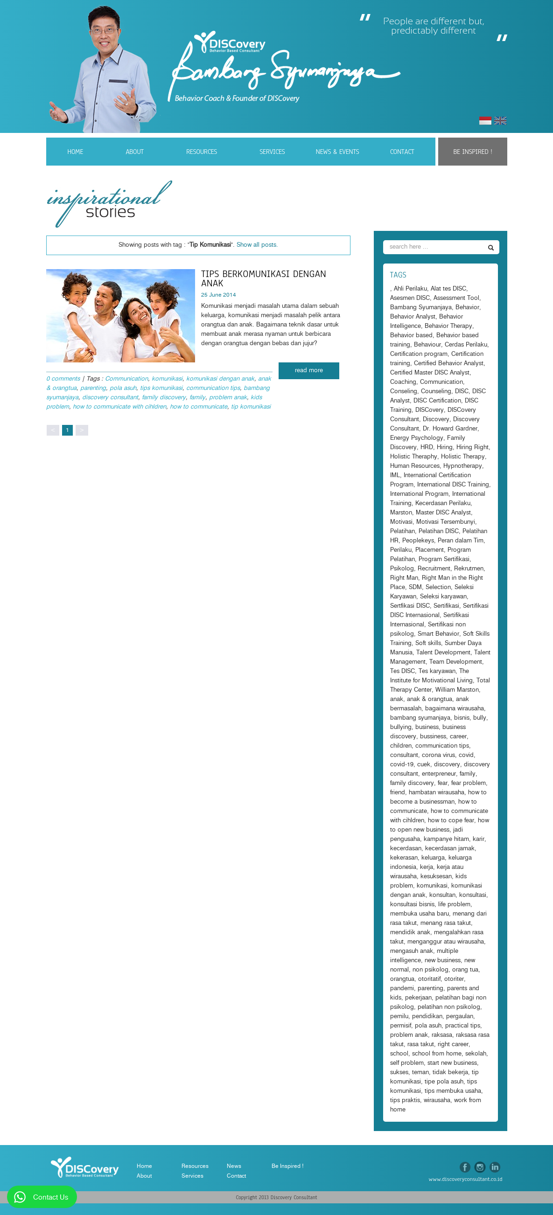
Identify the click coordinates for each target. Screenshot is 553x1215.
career (458, 737)
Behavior (467, 308)
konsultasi (472, 895)
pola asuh (123, 388)
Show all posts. (257, 245)
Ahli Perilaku (410, 289)
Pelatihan (402, 531)
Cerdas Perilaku (466, 345)
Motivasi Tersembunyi (445, 522)
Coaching (403, 382)
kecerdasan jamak (450, 849)
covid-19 (401, 765)
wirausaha (437, 1100)
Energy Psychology (416, 438)
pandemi (402, 989)
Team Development (455, 662)
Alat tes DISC (448, 289)
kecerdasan (405, 849)
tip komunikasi (251, 407)
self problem (407, 1063)
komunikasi (167, 379)
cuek (423, 765)
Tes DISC (402, 671)
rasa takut (420, 1044)
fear (443, 783)
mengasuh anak (411, 951)
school (399, 1054)
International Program (419, 494)
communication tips (213, 388)
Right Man (404, 578)
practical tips (462, 1026)
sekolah (475, 1054)
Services (272, 151)
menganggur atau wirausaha (445, 942)
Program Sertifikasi (444, 559)
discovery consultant (110, 398)
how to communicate (198, 407)
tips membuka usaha (453, 1091)
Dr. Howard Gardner (450, 429)
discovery (447, 765)
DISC (462, 392)
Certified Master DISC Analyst (429, 373)
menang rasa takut (445, 923)
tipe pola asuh (444, 1082)
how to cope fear (451, 821)
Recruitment (434, 569)
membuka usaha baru (419, 914)
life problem (454, 905)
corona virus (438, 755)
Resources (201, 151)
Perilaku (401, 550)
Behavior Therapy (448, 326)
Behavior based (411, 336)
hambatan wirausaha (436, 793)
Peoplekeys (418, 541)
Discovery (436, 420)
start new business (452, 1063)
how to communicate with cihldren (119, 407)
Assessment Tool (456, 298)
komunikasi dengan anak (220, 379)
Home (75, 151)
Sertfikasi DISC (410, 606)
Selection (438, 587)
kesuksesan (436, 877)
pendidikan (427, 1017)
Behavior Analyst (412, 317)
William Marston (457, 690)
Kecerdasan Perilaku (442, 503)
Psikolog (402, 569)
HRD (426, 447)
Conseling (403, 392)
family (197, 398)
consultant (404, 755)
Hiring (445, 447)
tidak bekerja (450, 1072)
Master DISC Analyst (443, 513)
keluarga (433, 858)
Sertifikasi (446, 606)
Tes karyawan (437, 671)
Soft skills (428, 643)
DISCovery (429, 410)
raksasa (442, 1035)
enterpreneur (439, 774)
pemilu (399, 1017)
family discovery (164, 398)
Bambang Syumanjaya (421, 308)
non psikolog (430, 970)
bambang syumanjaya (420, 718)
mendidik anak (410, 933)
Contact (402, 151)
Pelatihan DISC (439, 531)
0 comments (63, 379)
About (135, 151)
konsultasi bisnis (412, 905)
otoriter (454, 979)
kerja (426, 867)
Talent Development (443, 653)
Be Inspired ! (472, 151)
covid (466, 755)
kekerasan (404, 858)
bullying (401, 727)
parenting (93, 388)
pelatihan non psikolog (449, 1007)
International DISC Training (453, 485)
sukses (399, 1072)
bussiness (433, 737)
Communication (126, 379)
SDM (415, 587)
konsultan (442, 895)
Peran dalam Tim (460, 541)
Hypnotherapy (462, 466)
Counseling (436, 392)
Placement (429, 550)
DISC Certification (437, 401)
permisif (400, 1026)
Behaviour (427, 345)
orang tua (465, 970)
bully (479, 718)
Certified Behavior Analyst (448, 364)
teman (420, 1072)
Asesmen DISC (410, 298)
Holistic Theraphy (413, 457)
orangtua (402, 979)
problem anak (228, 398)
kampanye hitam (446, 839)
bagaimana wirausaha (454, 709)
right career (453, 1044)
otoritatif (429, 979)
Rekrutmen (468, 569)
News (234, 1166)
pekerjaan (418, 998)
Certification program (419, 354)
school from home (437, 1054)
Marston (401, 513)
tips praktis (405, 1100)
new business (443, 961)
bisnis (461, 718)
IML (395, 475)
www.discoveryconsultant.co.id (466, 1179)
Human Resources (415, 466)
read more (309, 371)
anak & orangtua (429, 699)
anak (396, 699)
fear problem (468, 783)
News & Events (337, 151)
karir (478, 839)
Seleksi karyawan (443, 597)
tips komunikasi (161, 388)
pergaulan (459, 1017)
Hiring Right (472, 447)
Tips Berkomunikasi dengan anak (263, 278)
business (427, 727)
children (401, 746)
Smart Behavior (438, 634)
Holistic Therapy (463, 457)
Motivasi (401, 522)
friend (397, 793)
